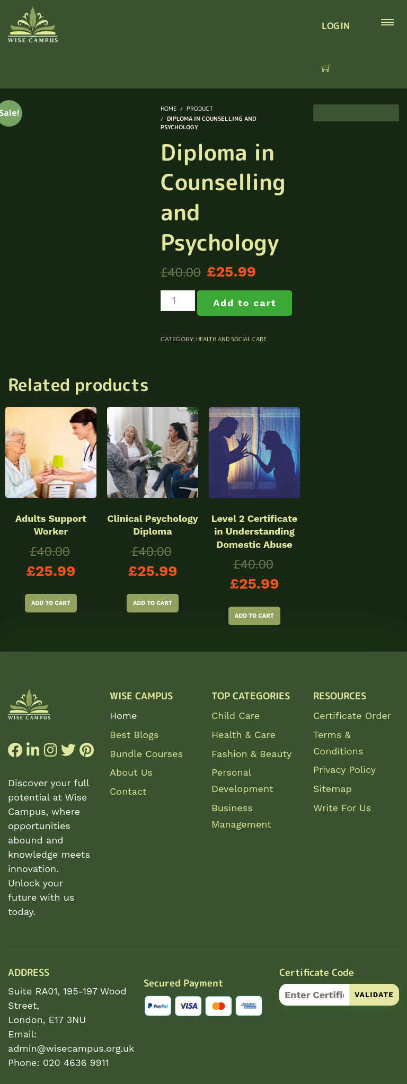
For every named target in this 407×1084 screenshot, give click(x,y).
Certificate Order (352, 715)
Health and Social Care (231, 339)
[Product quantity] (178, 300)
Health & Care (243, 734)
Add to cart (244, 302)
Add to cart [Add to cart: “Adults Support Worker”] (50, 603)
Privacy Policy (344, 769)
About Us (131, 772)
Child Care (235, 715)
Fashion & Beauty (251, 753)
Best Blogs (134, 734)
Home (123, 715)
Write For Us (342, 807)
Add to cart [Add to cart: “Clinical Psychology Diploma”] (152, 603)
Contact (128, 791)
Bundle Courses (146, 753)
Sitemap (332, 788)
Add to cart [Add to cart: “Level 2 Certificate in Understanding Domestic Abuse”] (254, 615)
